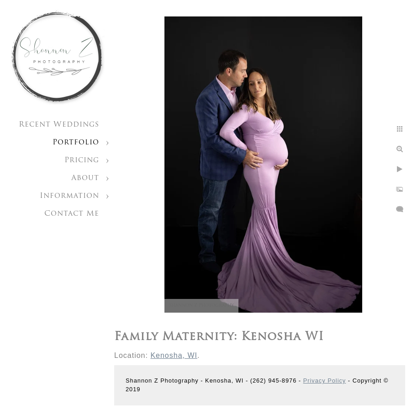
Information (69, 196)
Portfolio (76, 142)
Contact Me (71, 214)
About (85, 178)
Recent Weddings (59, 124)
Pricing (81, 160)
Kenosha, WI (173, 355)
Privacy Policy (324, 380)
